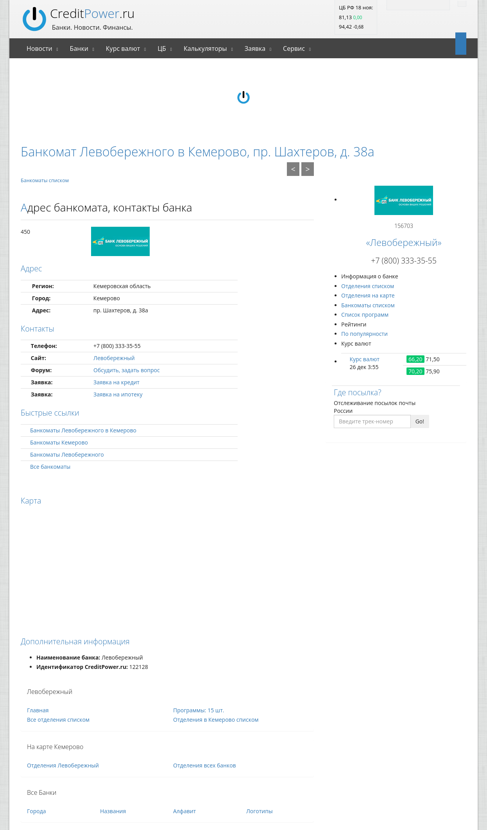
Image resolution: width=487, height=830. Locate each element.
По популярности (364, 333)
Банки (79, 48)
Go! (419, 421)
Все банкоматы (50, 466)
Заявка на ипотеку (117, 394)
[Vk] (441, 4)
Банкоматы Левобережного (67, 454)
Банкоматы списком (45, 180)
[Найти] (462, 4)
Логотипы (259, 811)
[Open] (457, 43)
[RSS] (395, 4)
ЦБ (162, 48)
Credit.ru (92, 13)
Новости (39, 48)
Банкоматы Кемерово (59, 442)
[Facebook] (426, 4)
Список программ (365, 314)
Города (36, 811)
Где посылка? (357, 392)
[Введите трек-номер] (372, 421)
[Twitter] (410, 4)
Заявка (255, 48)
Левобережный (114, 358)
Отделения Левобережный (63, 765)
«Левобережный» (403, 242)
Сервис (294, 48)
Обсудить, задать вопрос (126, 370)
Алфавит (184, 811)
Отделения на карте (368, 295)
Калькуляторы (205, 48)
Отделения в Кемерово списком (216, 719)
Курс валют (123, 48)
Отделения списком (367, 286)
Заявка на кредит (116, 382)
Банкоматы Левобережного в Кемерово (83, 430)
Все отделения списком (58, 719)
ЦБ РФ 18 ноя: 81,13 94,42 (356, 17)
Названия (113, 811)
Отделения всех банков (204, 765)
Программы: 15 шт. (198, 710)
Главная (38, 710)
